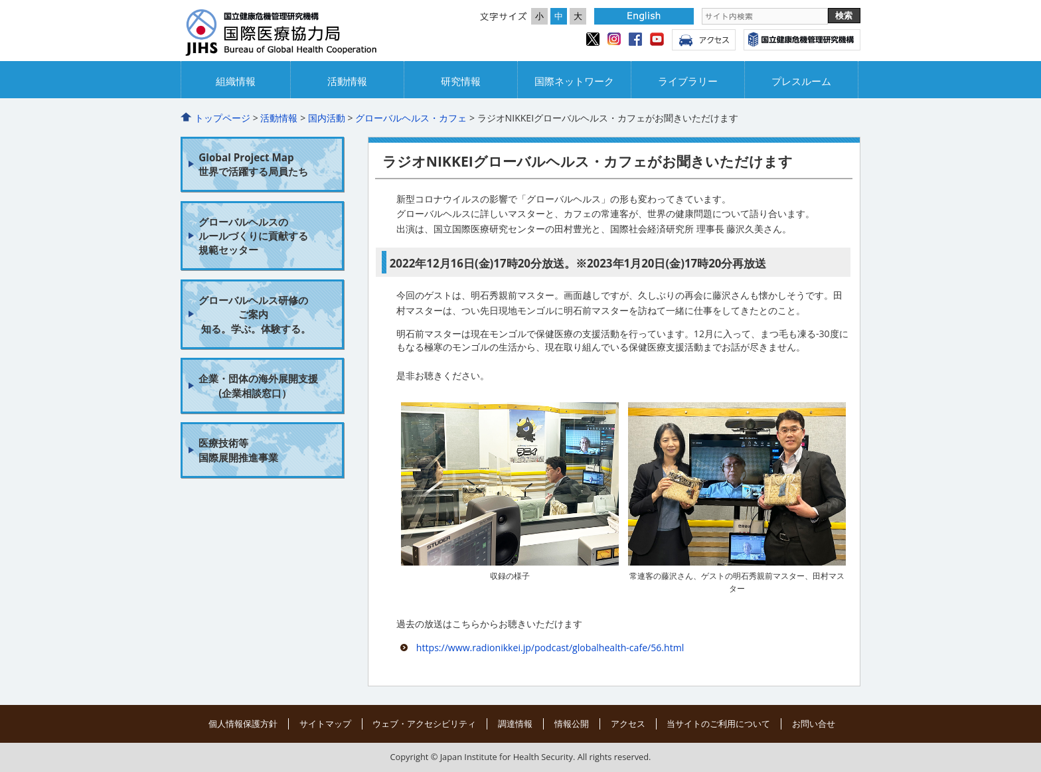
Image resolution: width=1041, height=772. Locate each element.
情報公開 (571, 724)
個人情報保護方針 (243, 724)
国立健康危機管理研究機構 (802, 39)
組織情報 (236, 81)
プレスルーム (801, 81)
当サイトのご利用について (718, 724)
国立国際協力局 (300, 34)
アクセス (704, 39)
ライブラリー (688, 81)
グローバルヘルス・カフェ (411, 118)
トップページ (222, 118)
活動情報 (347, 81)
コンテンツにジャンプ (0, 0)
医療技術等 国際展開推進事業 (238, 449)
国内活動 (326, 118)
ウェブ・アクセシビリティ (424, 724)
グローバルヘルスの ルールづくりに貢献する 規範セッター (253, 236)
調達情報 (515, 724)
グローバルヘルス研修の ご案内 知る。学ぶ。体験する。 (255, 314)
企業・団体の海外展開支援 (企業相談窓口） (258, 385)
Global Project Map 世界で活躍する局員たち (253, 164)
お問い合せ (813, 724)
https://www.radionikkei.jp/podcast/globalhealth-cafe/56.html (550, 647)
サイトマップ (325, 724)
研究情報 (461, 81)
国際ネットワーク (574, 81)
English (644, 16)
